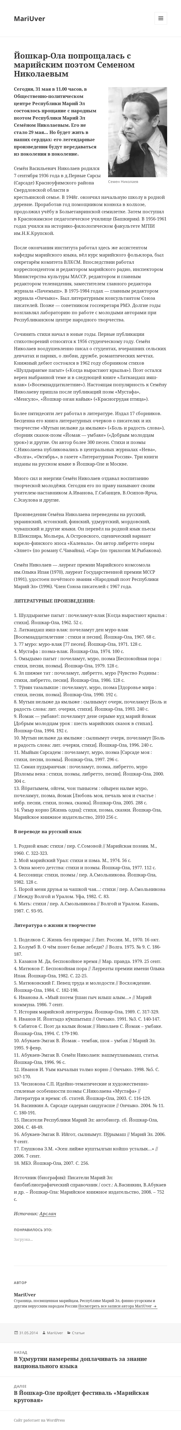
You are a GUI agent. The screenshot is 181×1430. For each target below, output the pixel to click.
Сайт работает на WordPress (39, 1420)
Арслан (47, 1213)
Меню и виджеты (161, 24)
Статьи (78, 1332)
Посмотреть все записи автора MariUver (115, 1306)
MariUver (29, 18)
